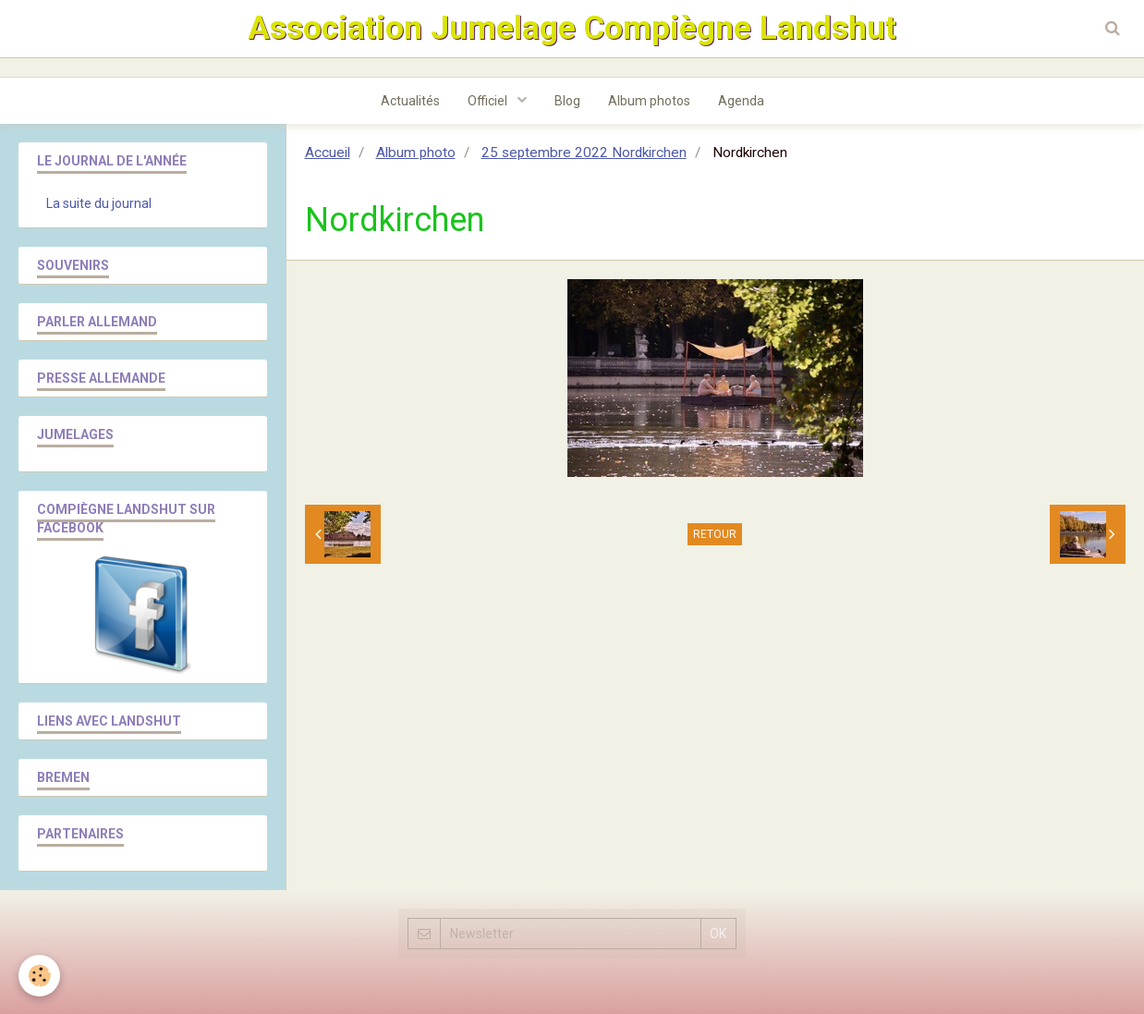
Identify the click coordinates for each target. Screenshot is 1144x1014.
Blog (567, 100)
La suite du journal (99, 203)
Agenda (741, 100)
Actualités (410, 100)
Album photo (416, 152)
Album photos (649, 100)
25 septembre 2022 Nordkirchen (584, 152)
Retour (714, 534)
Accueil (327, 152)
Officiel (489, 100)
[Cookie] (39, 975)
